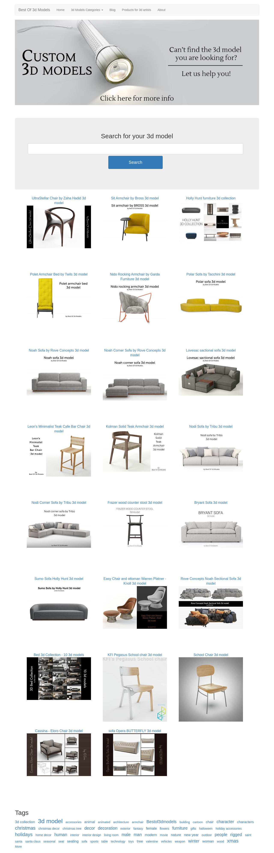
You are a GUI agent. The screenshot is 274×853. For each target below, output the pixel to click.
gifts (193, 828)
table (104, 841)
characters (245, 822)
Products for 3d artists (136, 10)
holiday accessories (229, 828)
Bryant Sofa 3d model (210, 502)
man (138, 834)
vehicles (166, 841)
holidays (24, 834)
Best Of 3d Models (34, 10)
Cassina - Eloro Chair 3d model (59, 731)
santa (18, 841)
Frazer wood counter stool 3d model (134, 502)
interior (74, 835)
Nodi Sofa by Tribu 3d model (210, 426)
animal (89, 822)
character (225, 821)
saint (248, 835)
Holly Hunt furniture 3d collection (210, 198)
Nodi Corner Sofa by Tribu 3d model (58, 502)
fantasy (138, 828)
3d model (50, 821)
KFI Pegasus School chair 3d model (135, 655)
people (221, 834)
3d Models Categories (87, 10)
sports (94, 841)
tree (140, 841)
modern (151, 835)
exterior (126, 828)
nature (176, 835)
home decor (43, 835)
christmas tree (72, 828)
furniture (180, 828)
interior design (91, 835)
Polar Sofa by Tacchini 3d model (210, 274)
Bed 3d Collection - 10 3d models (59, 655)
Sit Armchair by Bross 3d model (135, 198)
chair (209, 822)
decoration (108, 828)
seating (73, 841)
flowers (164, 828)
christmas (25, 828)
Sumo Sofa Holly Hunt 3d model (58, 579)
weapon (180, 841)
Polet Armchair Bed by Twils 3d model (59, 274)
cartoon (198, 822)
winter (193, 841)
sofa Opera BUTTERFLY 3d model (135, 731)
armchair (137, 822)
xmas (233, 841)
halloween (206, 828)
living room (111, 835)
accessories (73, 822)
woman (208, 841)
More (18, 846)
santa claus (32, 841)
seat (61, 841)
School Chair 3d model (211, 655)
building (185, 822)
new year (191, 835)
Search (135, 162)
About (161, 10)
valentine (152, 841)
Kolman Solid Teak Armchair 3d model (135, 426)
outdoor (207, 835)
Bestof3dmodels (161, 821)
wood (220, 841)
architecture (121, 822)
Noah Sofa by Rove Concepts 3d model (59, 350)
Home (60, 10)
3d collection (25, 822)
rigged (236, 834)
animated (104, 822)
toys (131, 841)
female (151, 828)
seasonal (49, 841)
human (60, 834)
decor (89, 828)
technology (118, 841)
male (126, 834)
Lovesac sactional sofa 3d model (211, 350)
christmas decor (49, 828)
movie (164, 835)
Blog (113, 10)
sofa (84, 841)
